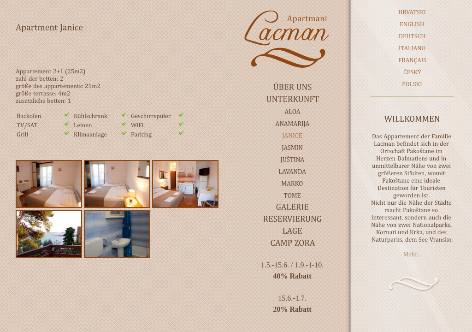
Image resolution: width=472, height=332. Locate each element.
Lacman (292, 39)
